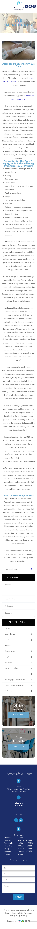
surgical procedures (11, 668)
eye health (8, 662)
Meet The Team (10, 599)
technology (9, 691)
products (8, 674)
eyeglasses (8, 657)
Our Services (9, 592)
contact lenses (10, 651)
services (8, 645)
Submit (18, 897)
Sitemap (24, 915)
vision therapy (10, 634)
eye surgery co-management (15, 679)
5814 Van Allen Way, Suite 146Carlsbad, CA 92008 (18, 790)
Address (18, 787)
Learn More (18, 714)
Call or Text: (18, 803)
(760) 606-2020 (18, 806)
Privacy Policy (15, 915)
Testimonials (9, 606)
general (7, 628)
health (7, 640)
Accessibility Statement (22, 913)
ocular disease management (14, 685)
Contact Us (8, 613)
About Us (8, 585)
